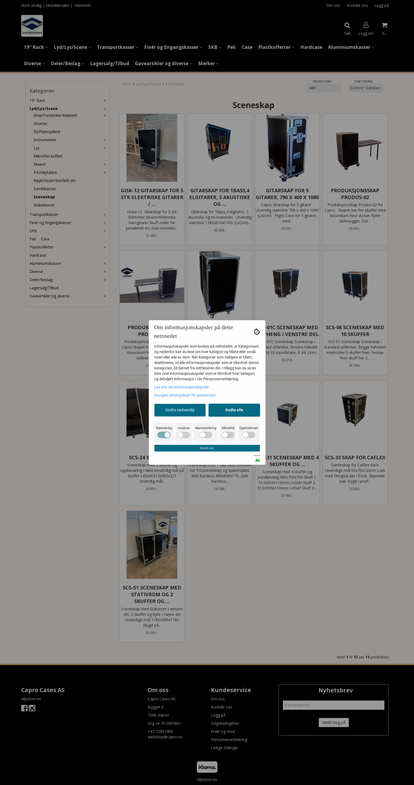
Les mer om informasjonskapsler (181, 387)
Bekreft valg (207, 448)
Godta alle (234, 410)
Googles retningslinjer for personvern (185, 395)
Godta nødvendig (179, 410)
